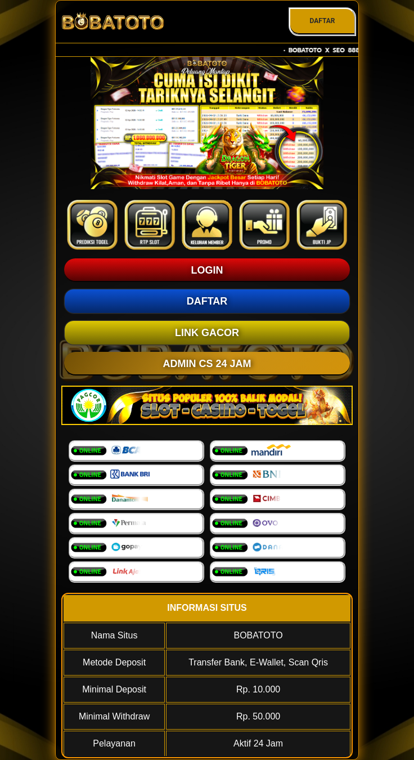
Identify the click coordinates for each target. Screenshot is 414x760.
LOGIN (207, 270)
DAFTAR (322, 21)
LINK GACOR (207, 332)
